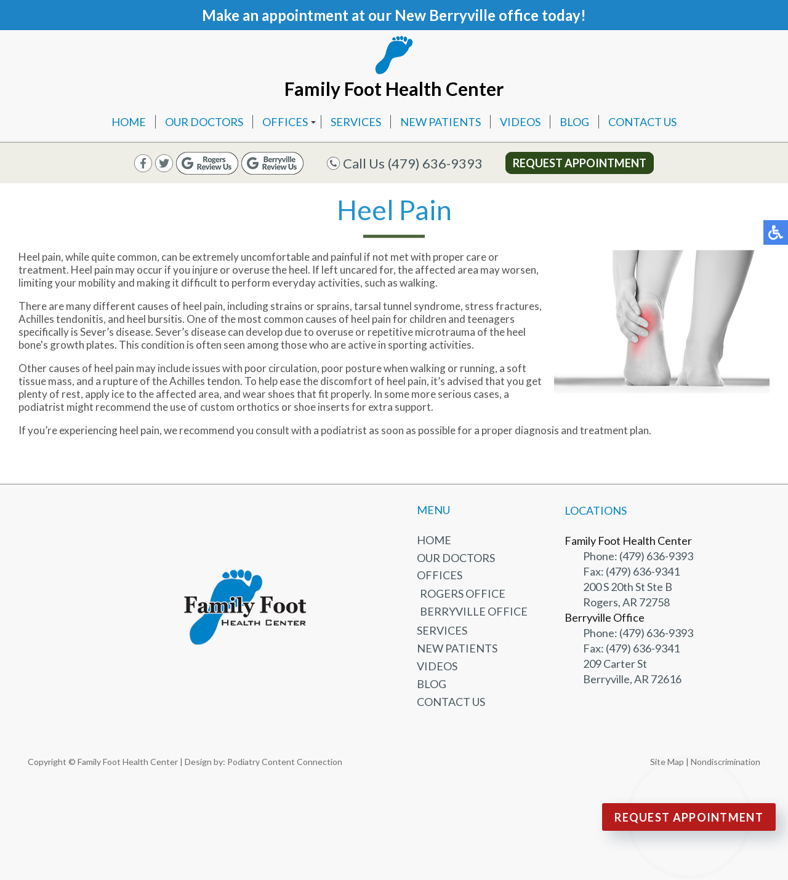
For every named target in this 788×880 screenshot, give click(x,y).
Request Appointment (579, 163)
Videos (520, 122)
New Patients (440, 122)
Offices (285, 122)
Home (128, 122)
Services (356, 122)
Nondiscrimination (725, 761)
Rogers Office (462, 593)
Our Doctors (204, 122)
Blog (574, 122)
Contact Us (642, 122)
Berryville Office (474, 611)
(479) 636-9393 (435, 163)
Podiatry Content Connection (284, 761)
